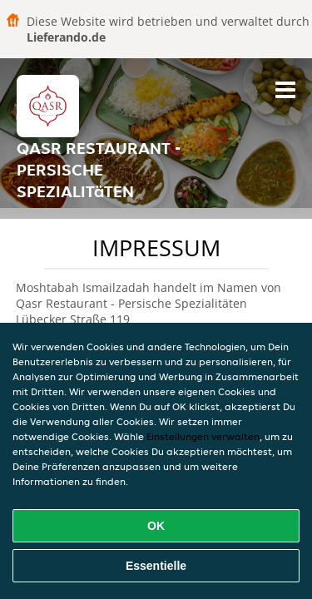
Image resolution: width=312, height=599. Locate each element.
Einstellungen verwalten (203, 436)
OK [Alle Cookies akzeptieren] (156, 525)
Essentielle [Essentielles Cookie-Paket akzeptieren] (156, 565)
